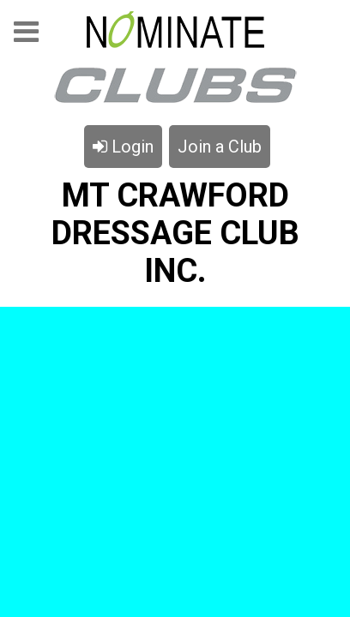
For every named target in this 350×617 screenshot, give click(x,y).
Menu (26, 37)
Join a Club (220, 146)
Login (123, 146)
